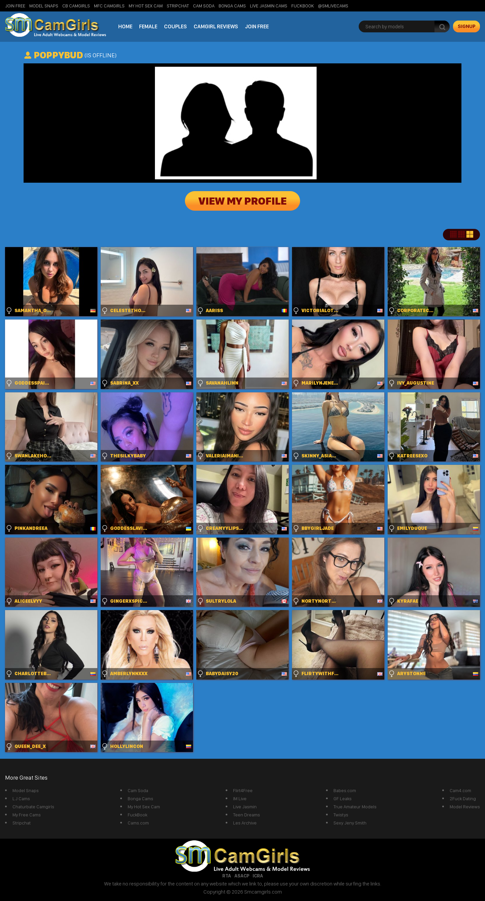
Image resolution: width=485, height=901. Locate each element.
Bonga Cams (232, 5)
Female (148, 26)
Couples (175, 26)
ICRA (258, 875)
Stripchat (21, 822)
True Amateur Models (355, 806)
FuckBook (302, 5)
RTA (226, 875)
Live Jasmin (245, 806)
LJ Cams (21, 798)
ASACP (241, 875)
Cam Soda (204, 5)
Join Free (15, 5)
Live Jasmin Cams (268, 5)
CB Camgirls (76, 5)
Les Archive (245, 822)
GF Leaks (342, 798)
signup (467, 26)
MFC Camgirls (109, 5)
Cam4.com (460, 790)
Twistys (340, 814)
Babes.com (344, 790)
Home (125, 26)
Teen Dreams (246, 814)
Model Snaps (43, 5)
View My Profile (242, 200)
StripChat (178, 5)
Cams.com (138, 822)
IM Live (240, 798)
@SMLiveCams (333, 5)
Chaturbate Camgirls (33, 806)
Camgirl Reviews (216, 26)
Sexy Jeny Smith (349, 822)
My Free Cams (26, 814)
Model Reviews (465, 806)
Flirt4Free (243, 790)
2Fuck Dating (463, 798)
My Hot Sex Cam (146, 5)
